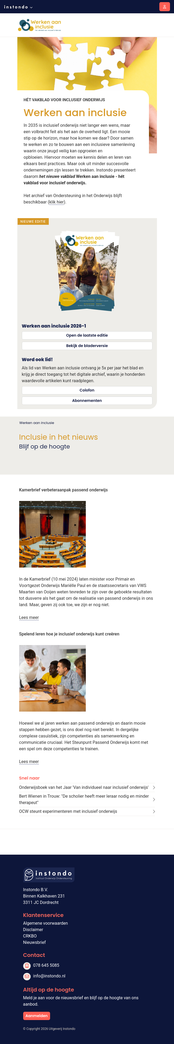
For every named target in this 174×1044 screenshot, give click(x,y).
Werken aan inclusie (36, 422)
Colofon (87, 390)
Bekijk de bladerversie (87, 345)
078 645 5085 (46, 965)
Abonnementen (87, 400)
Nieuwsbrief (34, 942)
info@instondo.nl (49, 975)
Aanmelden (37, 1015)
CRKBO (30, 936)
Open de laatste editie (87, 335)
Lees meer (29, 617)
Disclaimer (33, 929)
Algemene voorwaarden (45, 923)
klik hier (56, 202)
